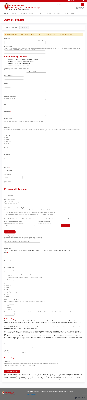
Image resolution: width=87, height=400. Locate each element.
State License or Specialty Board (13, 221)
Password (7, 70)
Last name (7, 111)
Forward (83, 8)
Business (8, 141)
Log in (70, 0)
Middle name (7, 104)
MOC (41, 13)
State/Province (8, 174)
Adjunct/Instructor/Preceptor (13, 293)
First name (7, 90)
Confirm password (9, 75)
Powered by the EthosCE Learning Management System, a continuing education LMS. (80, 398)
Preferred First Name (10, 96)
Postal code (7, 181)
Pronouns (7, 127)
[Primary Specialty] (12, 270)
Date (5, 252)
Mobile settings (9, 319)
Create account (78, 1)
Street (6, 147)
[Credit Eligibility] (12, 244)
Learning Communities (53, 13)
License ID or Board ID (44, 221)
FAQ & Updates (69, 13)
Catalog (13, 13)
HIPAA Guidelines (31, 394)
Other (7, 143)
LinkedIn (81, 8)
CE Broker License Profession (12, 299)
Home (6, 13)
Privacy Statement (31, 393)
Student (8, 283)
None (7, 296)
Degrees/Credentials (9, 199)
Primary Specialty (9, 267)
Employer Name (8, 260)
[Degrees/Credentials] (12, 204)
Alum (7, 294)
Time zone (7, 361)
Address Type (8, 135)
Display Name (8, 118)
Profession (7, 193)
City (5, 161)
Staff (7, 289)
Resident (8, 285)
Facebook (77, 8)
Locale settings (9, 358)
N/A (7, 137)
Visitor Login (24, 27)
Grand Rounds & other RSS (27, 13)
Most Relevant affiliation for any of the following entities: (19, 274)
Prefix (6, 83)
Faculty (8, 291)
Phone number (8, 342)
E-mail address (8, 46)
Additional (7, 154)
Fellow (7, 287)
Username (7, 38)
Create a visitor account (13, 28)
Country (6, 167)
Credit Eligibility (8, 236)
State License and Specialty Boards (16, 208)
